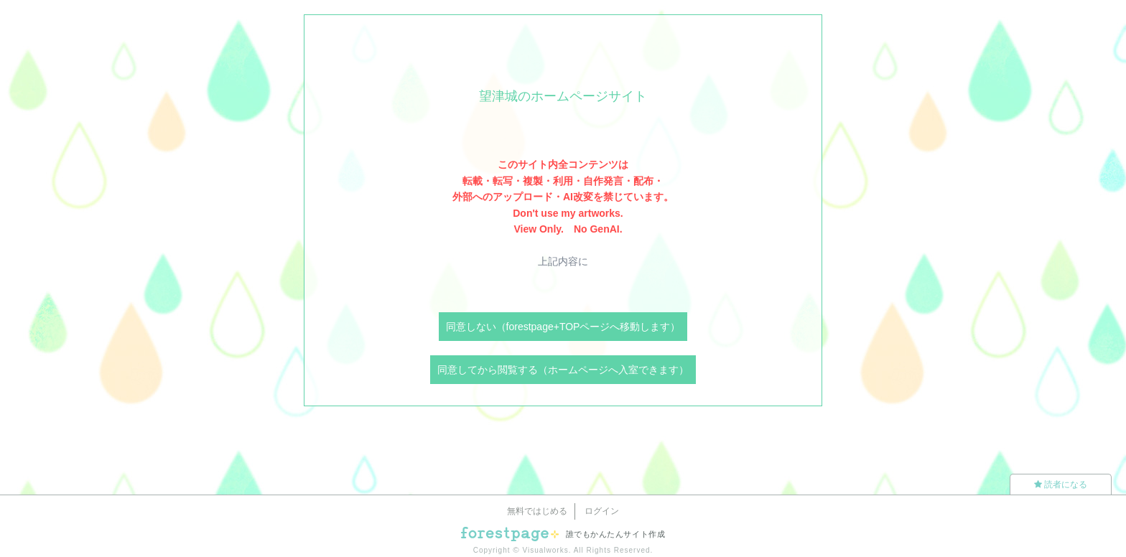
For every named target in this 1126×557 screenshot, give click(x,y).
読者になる (1060, 484)
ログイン (602, 511)
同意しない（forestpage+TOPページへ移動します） (563, 326)
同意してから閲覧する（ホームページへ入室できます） (563, 369)
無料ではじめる (537, 511)
